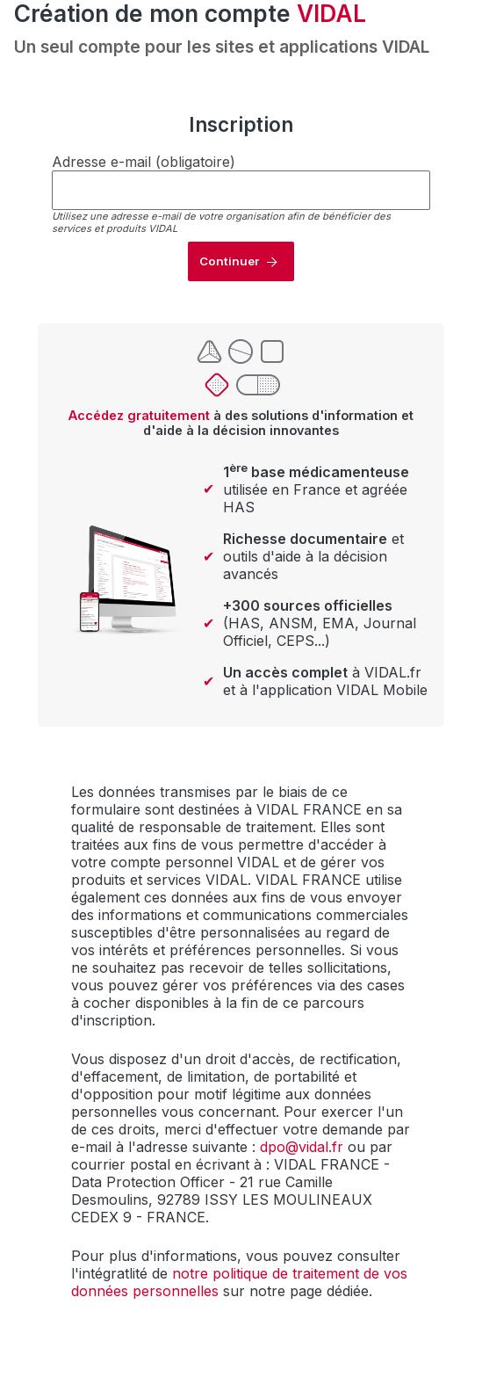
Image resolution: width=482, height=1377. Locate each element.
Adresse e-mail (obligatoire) (143, 161)
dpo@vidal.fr (301, 1147)
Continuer (229, 261)
